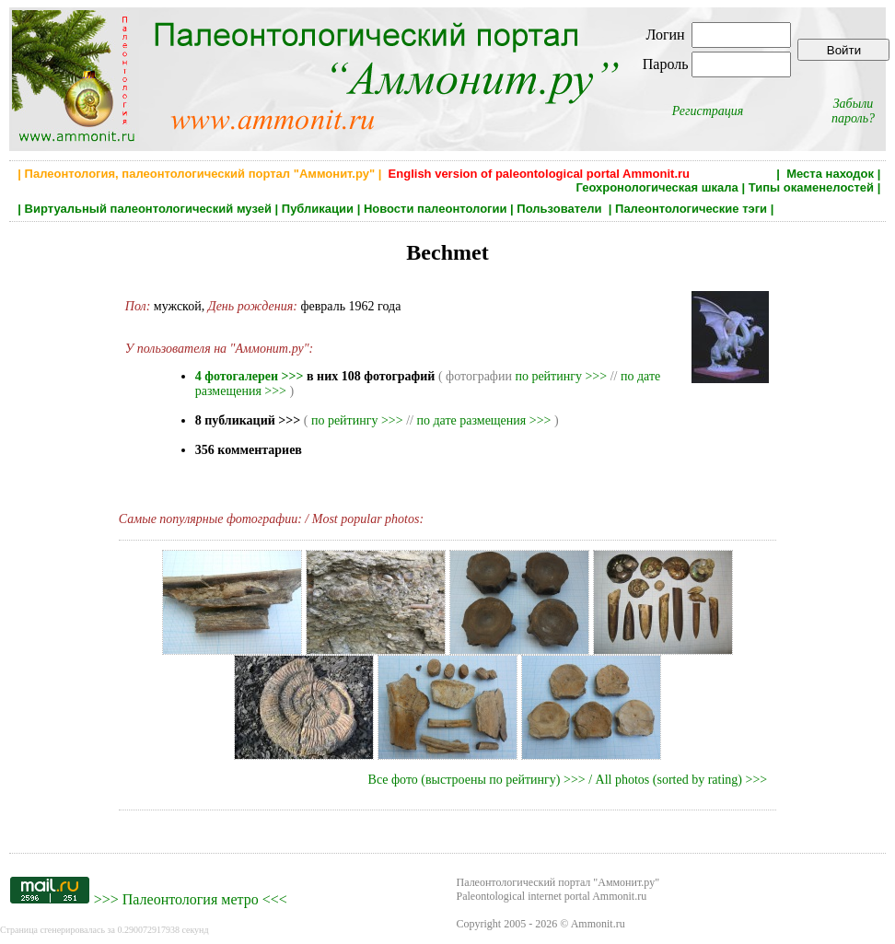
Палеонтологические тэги (691, 209)
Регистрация (708, 111)
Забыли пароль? (853, 111)
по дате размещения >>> (483, 420)
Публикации (318, 209)
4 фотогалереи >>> (249, 376)
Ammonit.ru (598, 923)
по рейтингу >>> (561, 376)
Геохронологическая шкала (656, 187)
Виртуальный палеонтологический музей (148, 209)
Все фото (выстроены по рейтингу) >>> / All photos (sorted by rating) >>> (568, 780)
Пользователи (561, 209)
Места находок (830, 174)
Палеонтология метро (190, 899)
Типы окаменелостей (811, 187)
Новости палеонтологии (435, 209)
